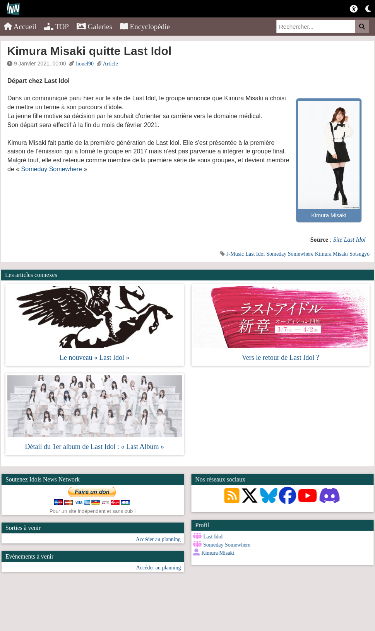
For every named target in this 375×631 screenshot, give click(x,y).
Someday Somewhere (51, 169)
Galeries (94, 26)
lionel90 (85, 64)
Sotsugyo (359, 254)
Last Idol (255, 254)
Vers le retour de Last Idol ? (280, 357)
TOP (56, 26)
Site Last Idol (349, 239)
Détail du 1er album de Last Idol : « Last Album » (94, 446)
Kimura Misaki (331, 254)
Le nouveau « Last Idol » (94, 357)
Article (110, 64)
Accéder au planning (158, 539)
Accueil (20, 26)
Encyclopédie (145, 26)
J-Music (235, 254)
